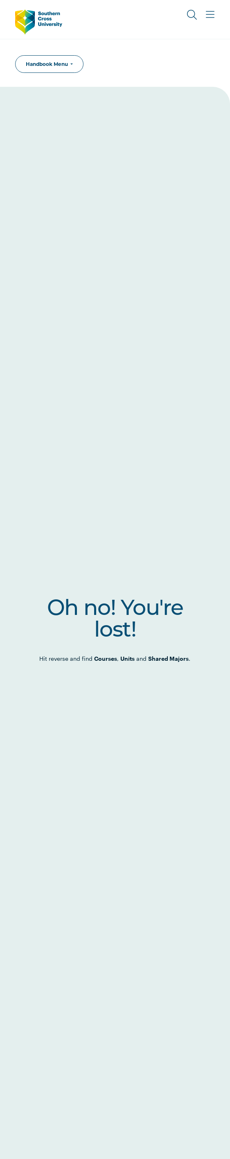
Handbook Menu (47, 64)
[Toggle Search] (192, 15)
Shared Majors (168, 658)
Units (127, 658)
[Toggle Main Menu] (210, 15)
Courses (105, 658)
